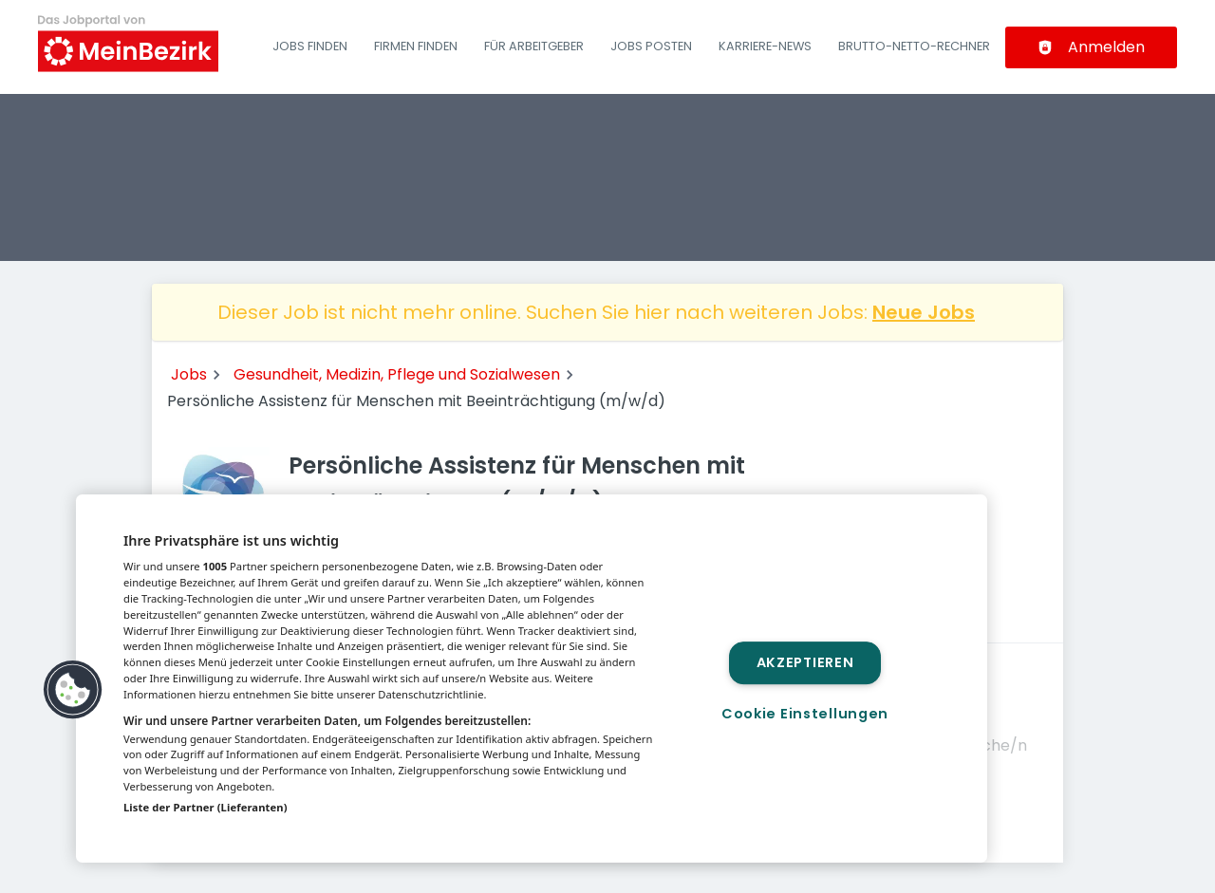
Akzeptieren (805, 662)
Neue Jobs (923, 312)
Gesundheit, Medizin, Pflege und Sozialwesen (397, 374)
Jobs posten (651, 46)
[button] (73, 690)
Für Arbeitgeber (534, 46)
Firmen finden (416, 46)
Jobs (189, 374)
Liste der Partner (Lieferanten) (205, 807)
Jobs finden (309, 46)
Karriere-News (765, 46)
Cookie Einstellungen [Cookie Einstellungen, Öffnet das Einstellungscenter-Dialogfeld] (804, 713)
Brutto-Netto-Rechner (914, 46)
